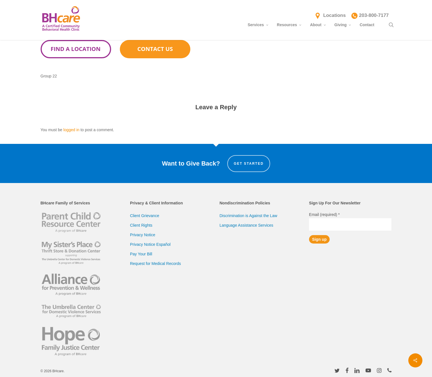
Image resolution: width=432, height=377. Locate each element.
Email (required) (324, 214)
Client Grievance (144, 215)
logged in (71, 130)
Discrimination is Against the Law (248, 215)
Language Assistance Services (246, 225)
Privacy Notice (142, 235)
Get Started (249, 164)
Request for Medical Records (155, 263)
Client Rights (141, 225)
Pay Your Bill (141, 254)
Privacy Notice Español (150, 244)
